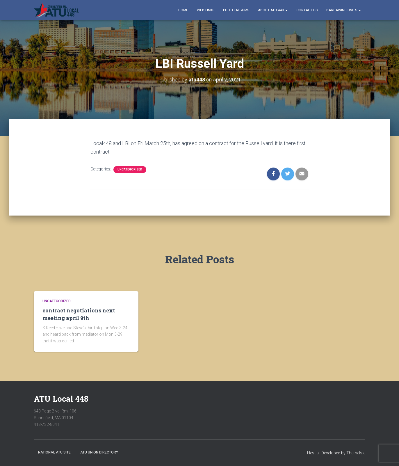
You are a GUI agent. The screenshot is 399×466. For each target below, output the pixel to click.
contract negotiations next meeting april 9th (78, 314)
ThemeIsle (355, 453)
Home (183, 10)
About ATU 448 (273, 10)
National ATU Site (54, 452)
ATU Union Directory (99, 452)
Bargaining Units (343, 10)
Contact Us (307, 10)
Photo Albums (236, 10)
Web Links (205, 10)
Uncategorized (129, 169)
